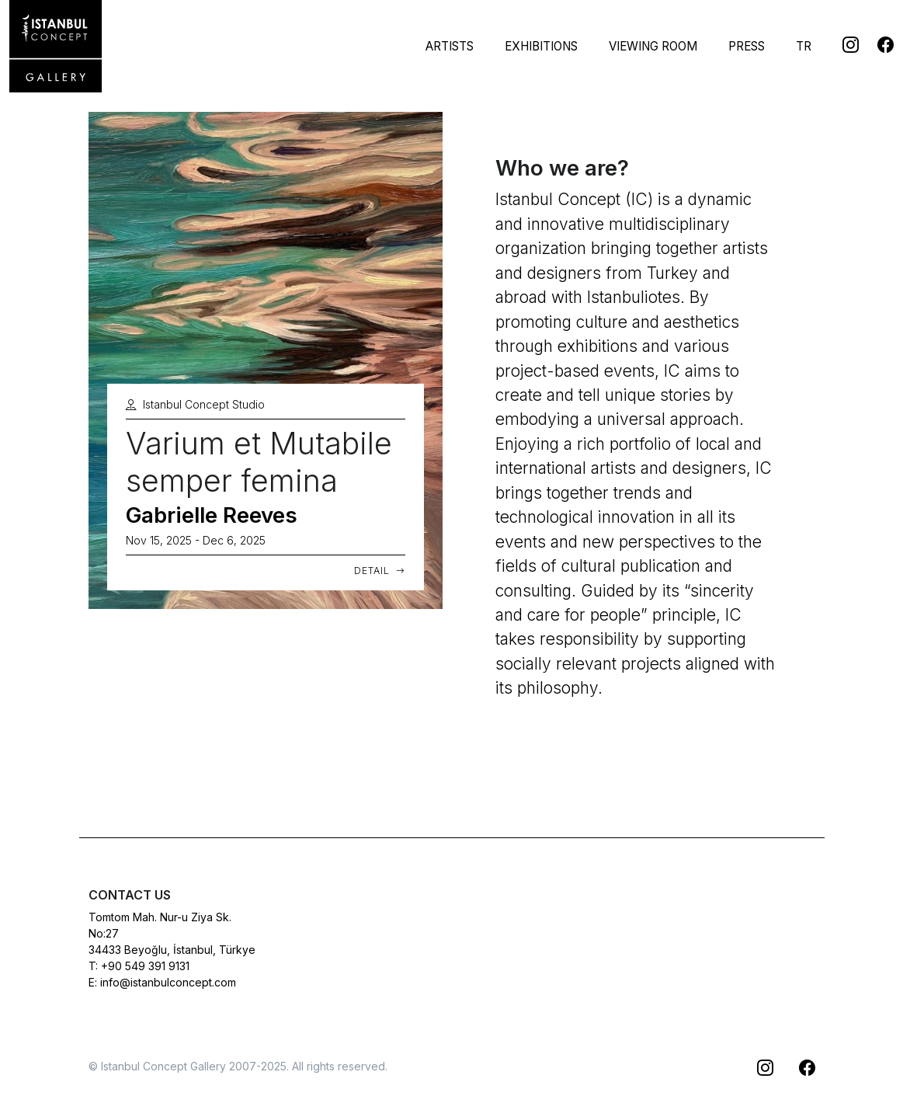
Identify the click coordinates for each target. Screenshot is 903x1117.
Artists (449, 46)
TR (803, 46)
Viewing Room (653, 46)
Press (746, 46)
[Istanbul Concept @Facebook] (876, 43)
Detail (379, 570)
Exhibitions (541, 46)
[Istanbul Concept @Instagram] (841, 43)
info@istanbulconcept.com (168, 982)
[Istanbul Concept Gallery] (55, 46)
